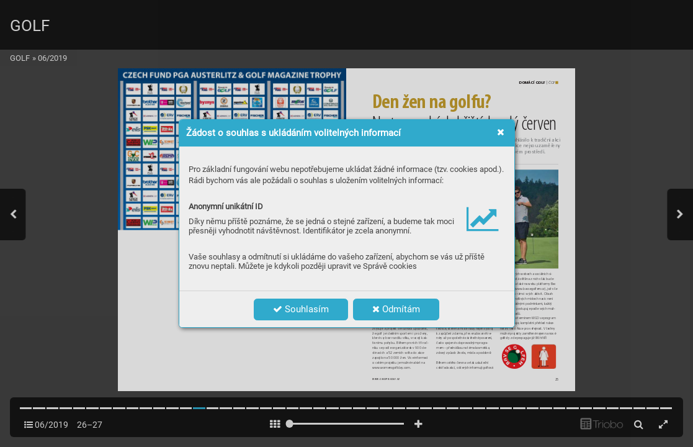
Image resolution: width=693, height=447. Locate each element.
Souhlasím (301, 309)
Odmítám (396, 309)
